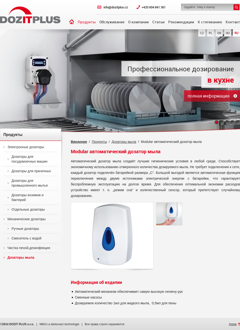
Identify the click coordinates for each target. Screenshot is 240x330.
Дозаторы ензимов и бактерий (25, 197)
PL (210, 33)
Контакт (233, 21)
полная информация (208, 96)
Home (233, 324)
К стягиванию (210, 21)
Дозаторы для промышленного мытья (27, 183)
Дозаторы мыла (18, 257)
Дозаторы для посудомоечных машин (27, 159)
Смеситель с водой (24, 238)
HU (228, 33)
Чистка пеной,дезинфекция (26, 248)
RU (236, 33)
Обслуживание (112, 21)
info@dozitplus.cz (115, 7)
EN (219, 33)
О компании (138, 21)
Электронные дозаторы (23, 147)
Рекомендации (181, 21)
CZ (202, 33)
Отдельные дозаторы (26, 209)
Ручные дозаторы (23, 229)
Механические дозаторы (24, 219)
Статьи (158, 21)
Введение (71, 21)
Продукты (87, 21)
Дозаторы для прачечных (29, 171)
